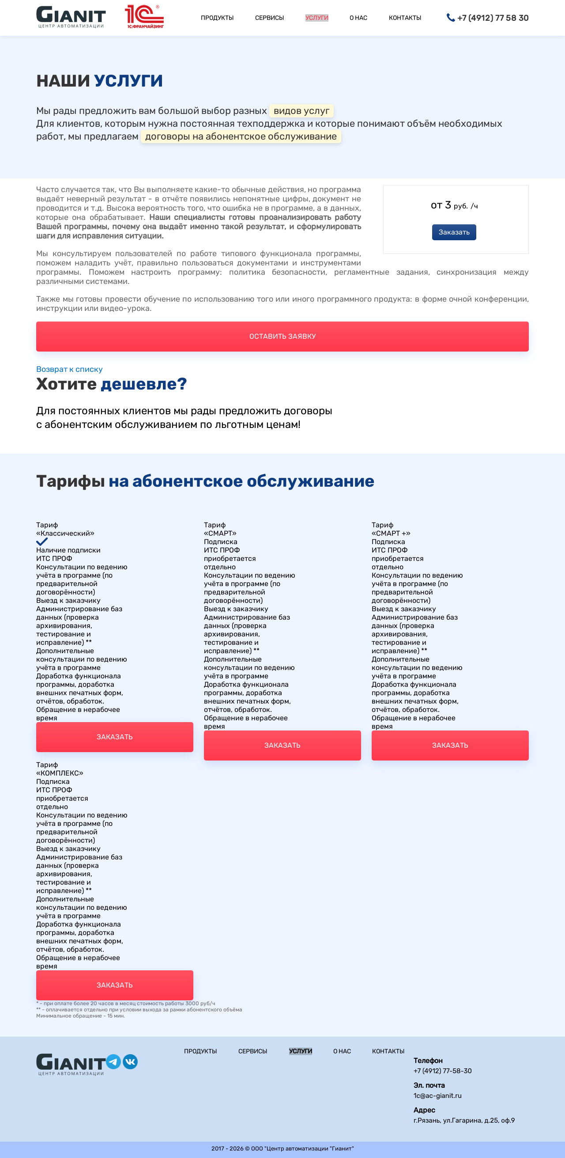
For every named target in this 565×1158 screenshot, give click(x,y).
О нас (358, 18)
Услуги (316, 18)
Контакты (405, 18)
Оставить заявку (282, 336)
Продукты (217, 18)
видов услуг (301, 111)
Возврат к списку (69, 369)
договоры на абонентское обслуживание (241, 136)
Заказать (454, 232)
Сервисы (269, 18)
